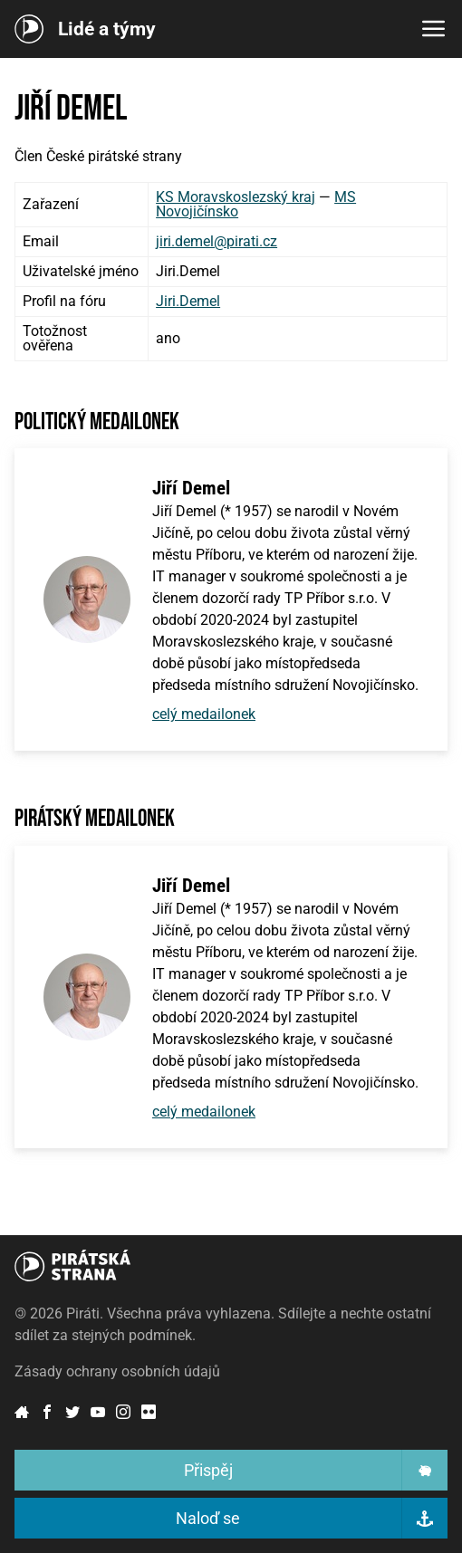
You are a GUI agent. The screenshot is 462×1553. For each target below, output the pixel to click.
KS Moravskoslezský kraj (235, 197)
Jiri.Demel (188, 301)
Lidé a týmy (107, 29)
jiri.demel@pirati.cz (216, 241)
